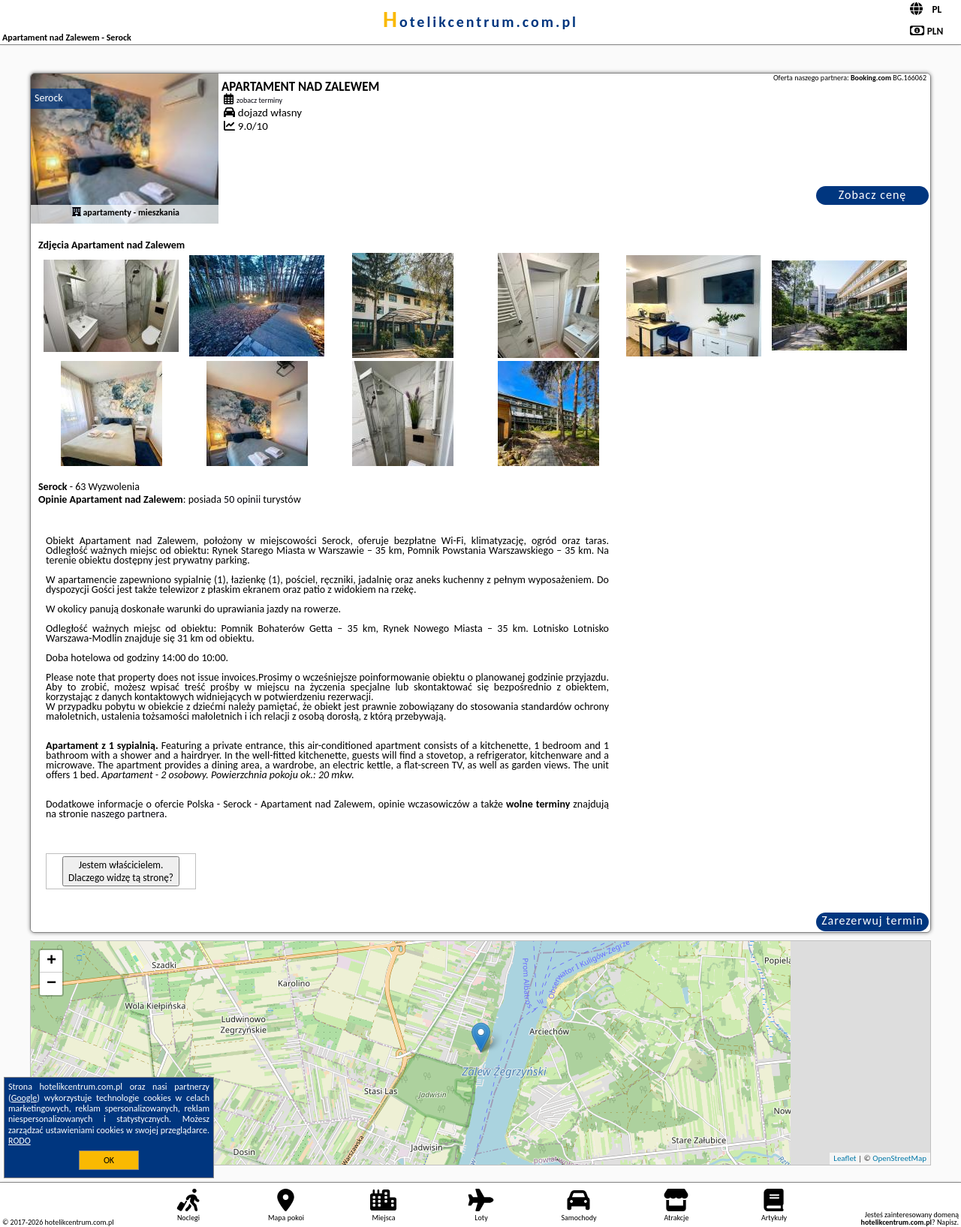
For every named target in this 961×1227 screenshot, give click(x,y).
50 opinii (242, 499)
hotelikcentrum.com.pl (480, 22)
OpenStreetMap (899, 1158)
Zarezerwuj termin (872, 920)
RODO (19, 1140)
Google (24, 1098)
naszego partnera (127, 813)
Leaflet (844, 1158)
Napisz (947, 1222)
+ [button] (51, 961)
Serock (49, 98)
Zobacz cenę (873, 195)
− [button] (51, 984)
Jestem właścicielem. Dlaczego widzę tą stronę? (120, 871)
